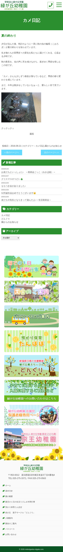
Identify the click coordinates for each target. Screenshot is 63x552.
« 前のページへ (12, 152)
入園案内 (9, 518)
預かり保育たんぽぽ (13, 507)
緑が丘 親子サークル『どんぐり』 (20, 513)
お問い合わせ (10, 534)
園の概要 (9, 496)
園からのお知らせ (53, 146)
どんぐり (5, 219)
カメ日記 (40, 146)
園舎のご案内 (10, 523)
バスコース (10, 529)
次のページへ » (51, 152)
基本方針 (9, 491)
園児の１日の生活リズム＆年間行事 (20, 502)
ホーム (8, 485)
